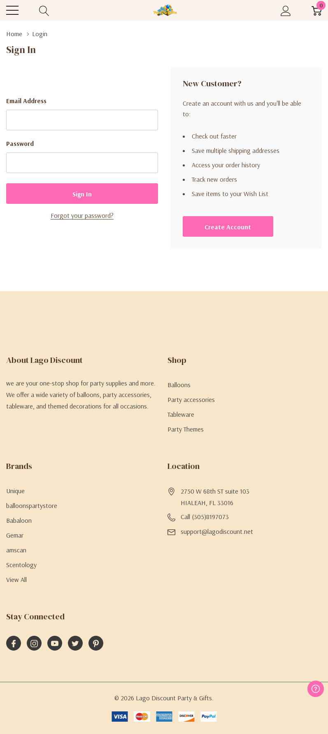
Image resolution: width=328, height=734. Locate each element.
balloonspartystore (31, 505)
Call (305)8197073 (205, 516)
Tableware (180, 414)
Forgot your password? (82, 215)
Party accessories (191, 399)
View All (16, 579)
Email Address (26, 101)
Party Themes (185, 429)
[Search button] (44, 10)
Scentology (21, 565)
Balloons (179, 385)
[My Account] (286, 10)
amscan (16, 550)
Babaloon (19, 520)
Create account (228, 227)
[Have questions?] (315, 689)
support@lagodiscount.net (217, 531)
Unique (15, 491)
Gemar (14, 535)
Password (20, 143)
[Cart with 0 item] (317, 10)
